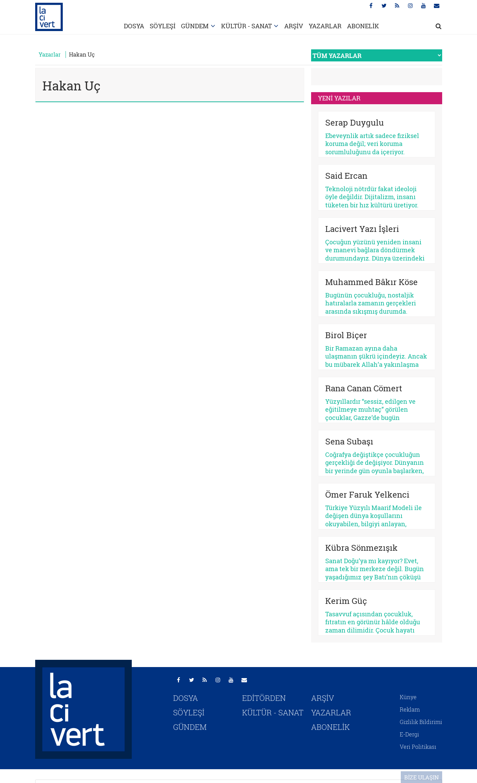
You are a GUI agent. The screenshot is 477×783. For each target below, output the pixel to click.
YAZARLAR (325, 26)
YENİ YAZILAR (339, 98)
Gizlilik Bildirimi (421, 721)
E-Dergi (409, 734)
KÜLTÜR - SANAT (246, 26)
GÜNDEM (195, 26)
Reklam (410, 709)
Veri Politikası (418, 746)
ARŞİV (293, 26)
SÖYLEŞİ (163, 26)
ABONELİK (363, 26)
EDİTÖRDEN (264, 698)
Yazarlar (50, 54)
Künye (408, 697)
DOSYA (134, 26)
